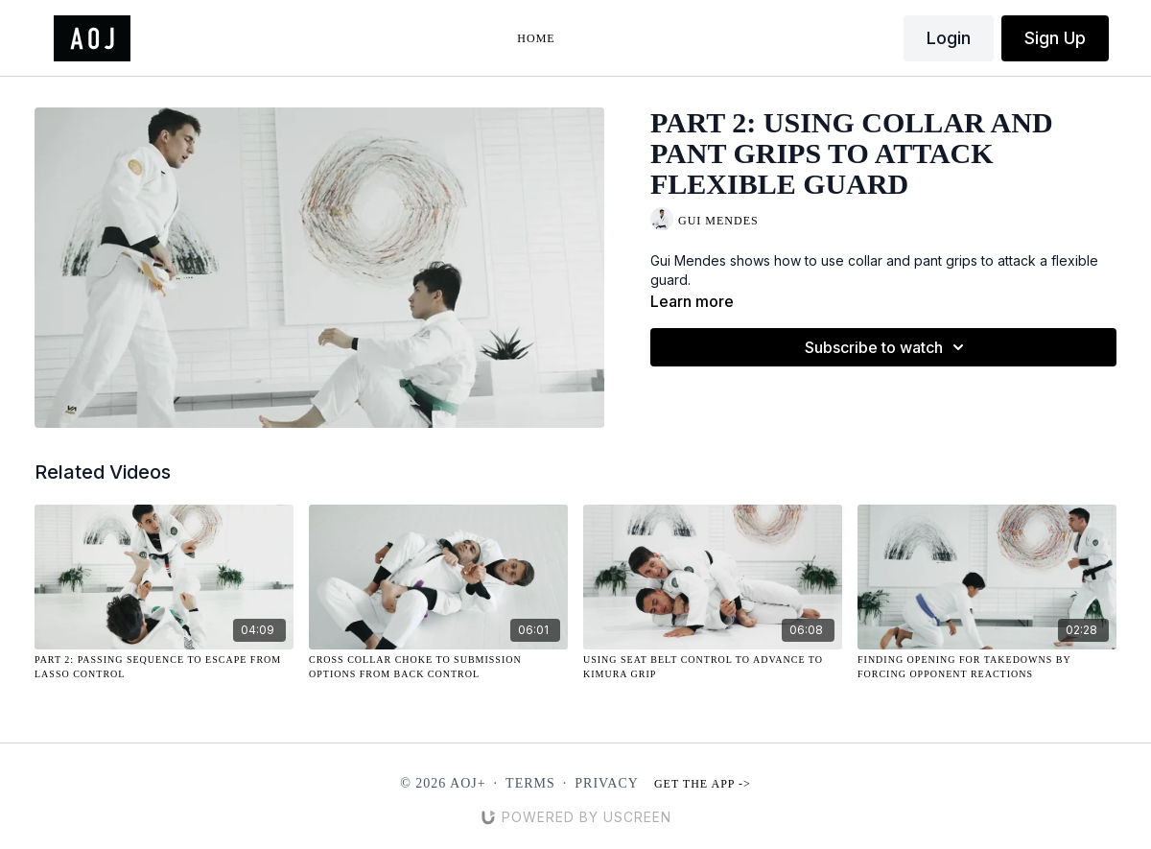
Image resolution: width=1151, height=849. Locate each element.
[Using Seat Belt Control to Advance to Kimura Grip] (712, 666)
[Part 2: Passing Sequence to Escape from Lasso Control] (164, 666)
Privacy (607, 783)
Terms (530, 783)
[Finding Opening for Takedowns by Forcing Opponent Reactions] (986, 666)
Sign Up (1055, 38)
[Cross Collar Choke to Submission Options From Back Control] (438, 666)
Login (949, 38)
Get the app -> (702, 783)
